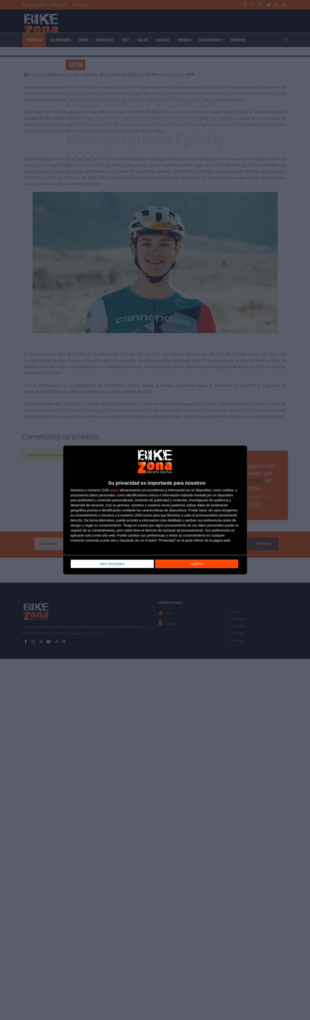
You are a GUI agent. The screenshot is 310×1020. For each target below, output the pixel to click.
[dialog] (155, 510)
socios (114, 490)
